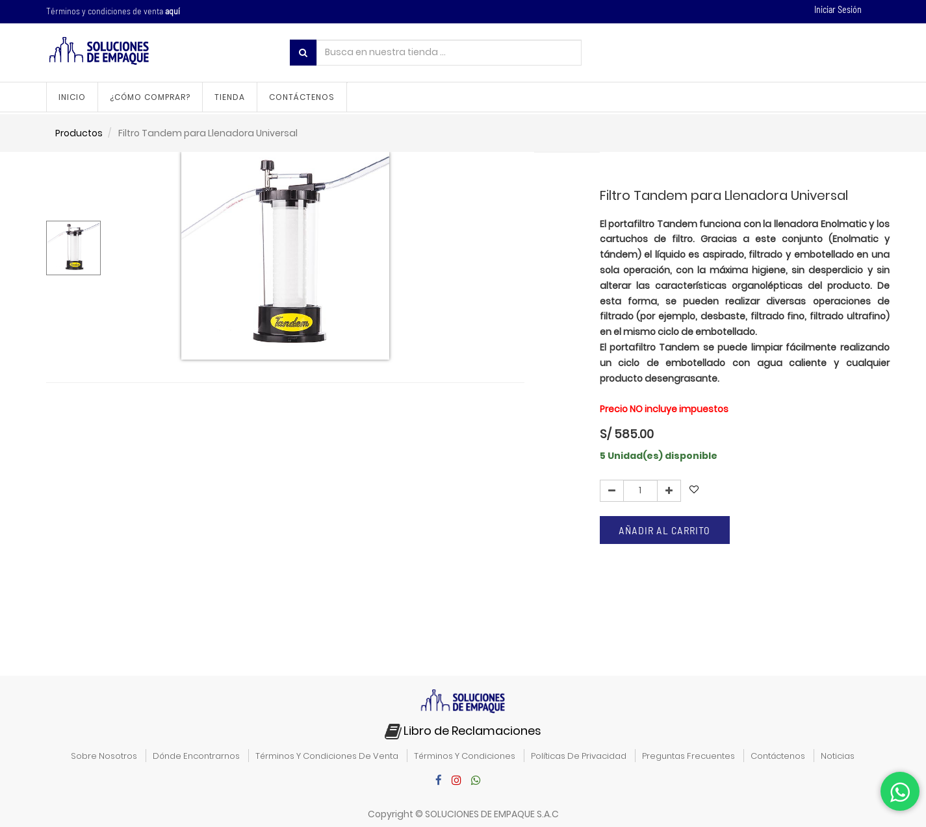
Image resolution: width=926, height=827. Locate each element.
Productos (79, 133)
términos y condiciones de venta (326, 756)
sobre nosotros (104, 756)
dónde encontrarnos (196, 756)
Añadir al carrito (664, 530)
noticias (838, 756)
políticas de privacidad (578, 756)
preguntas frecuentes (688, 756)
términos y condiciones (464, 756)
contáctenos (778, 756)
